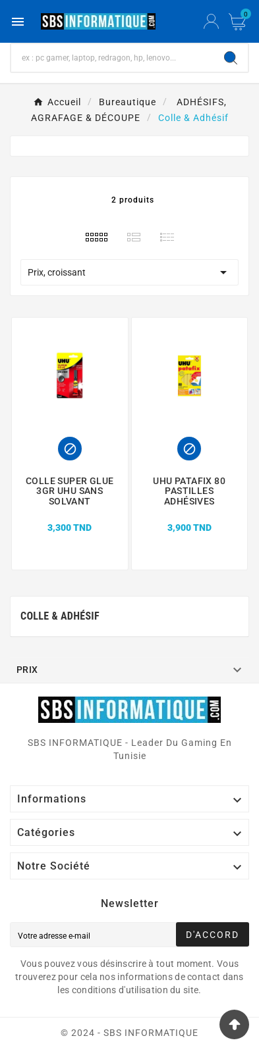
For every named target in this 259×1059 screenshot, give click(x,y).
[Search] (230, 58)
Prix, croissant (129, 272)
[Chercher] (112, 58)
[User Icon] (211, 22)
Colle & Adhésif (60, 616)
